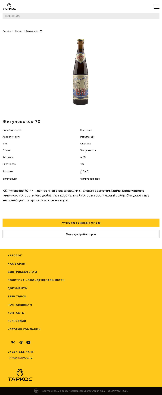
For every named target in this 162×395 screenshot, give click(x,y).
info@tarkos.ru (20, 357)
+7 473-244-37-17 (21, 352)
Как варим (17, 263)
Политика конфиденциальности (36, 280)
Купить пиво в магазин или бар (81, 222)
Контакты (16, 312)
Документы (17, 288)
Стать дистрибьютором (81, 234)
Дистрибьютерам (22, 271)
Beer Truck (17, 296)
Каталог (15, 255)
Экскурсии (17, 321)
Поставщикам (20, 304)
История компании (24, 329)
